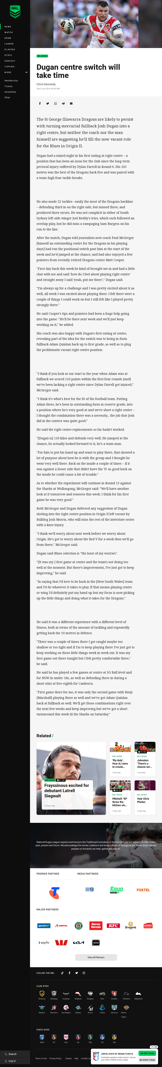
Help (76, 1058)
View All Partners (96, 957)
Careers (68, 1058)
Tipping (10, 66)
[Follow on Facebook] (69, 973)
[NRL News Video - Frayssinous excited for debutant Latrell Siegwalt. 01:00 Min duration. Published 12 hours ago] (71, 778)
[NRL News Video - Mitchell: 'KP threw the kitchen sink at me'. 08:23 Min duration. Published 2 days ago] (120, 797)
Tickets (9, 86)
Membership (11, 80)
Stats (8, 55)
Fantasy (10, 61)
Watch (9, 32)
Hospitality (10, 91)
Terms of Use (41, 1058)
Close (154, 1047)
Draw (8, 38)
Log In (10, 1060)
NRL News (42, 56)
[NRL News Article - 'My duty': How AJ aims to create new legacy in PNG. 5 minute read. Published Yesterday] (120, 759)
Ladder (9, 43)
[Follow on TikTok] (62, 973)
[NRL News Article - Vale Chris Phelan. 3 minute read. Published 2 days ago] (145, 797)
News (8, 26)
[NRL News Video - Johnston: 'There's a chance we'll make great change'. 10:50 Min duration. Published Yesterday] (145, 759)
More (16, 72)
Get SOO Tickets (147, 1053)
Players (10, 49)
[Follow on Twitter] (76, 973)
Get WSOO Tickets (147, 1060)
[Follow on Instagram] (84, 973)
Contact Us (86, 1058)
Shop (7, 97)
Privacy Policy (55, 1058)
